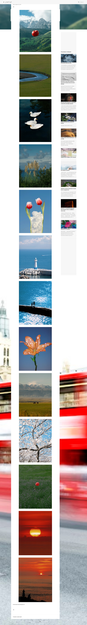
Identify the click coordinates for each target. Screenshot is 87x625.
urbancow (47, 623)
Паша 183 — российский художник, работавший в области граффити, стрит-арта (67, 209)
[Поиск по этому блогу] (78, 2)
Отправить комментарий (17, 616)
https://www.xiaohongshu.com (20, 604)
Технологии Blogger (43, 621)
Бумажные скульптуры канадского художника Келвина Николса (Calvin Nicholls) (68, 82)
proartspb (8, 2)
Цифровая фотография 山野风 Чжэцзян (68, 157)
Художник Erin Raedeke (65, 229)
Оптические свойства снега (66, 63)
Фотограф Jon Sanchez (65, 170)
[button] (13, 7)
